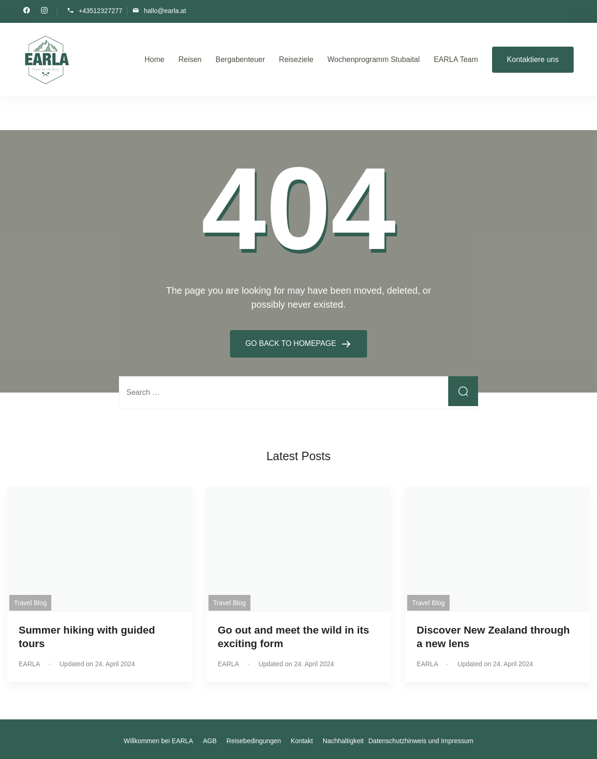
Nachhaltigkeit (343, 741)
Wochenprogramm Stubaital (373, 59)
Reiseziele (296, 59)
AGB (210, 741)
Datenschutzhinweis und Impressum (420, 741)
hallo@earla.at (165, 10)
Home (155, 59)
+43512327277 (100, 10)
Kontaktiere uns (533, 59)
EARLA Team (456, 59)
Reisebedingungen (254, 741)
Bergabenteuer (240, 59)
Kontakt (301, 741)
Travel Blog (30, 603)
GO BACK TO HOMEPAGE (291, 343)
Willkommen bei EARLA (158, 741)
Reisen (189, 59)
